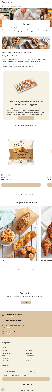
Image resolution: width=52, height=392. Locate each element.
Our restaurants (30, 355)
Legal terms (5, 358)
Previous (19, 194)
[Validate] (26, 379)
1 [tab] (21, 194)
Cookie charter (5, 360)
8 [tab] (30, 194)
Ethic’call (28, 360)
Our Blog (4, 355)
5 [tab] (26, 194)
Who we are (4, 350)
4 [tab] (25, 194)
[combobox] (26, 6)
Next (32, 194)
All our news (29, 350)
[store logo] (7, 2)
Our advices (29, 353)
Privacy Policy (29, 358)
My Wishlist (46, 2)
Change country (6, 353)
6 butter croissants (6, 179)
